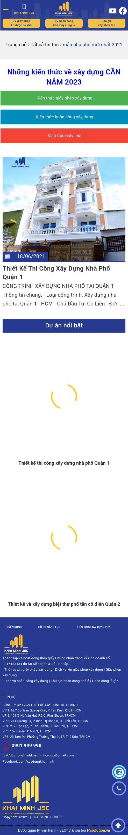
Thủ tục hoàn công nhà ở (70, 681)
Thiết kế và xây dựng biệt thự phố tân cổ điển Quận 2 (64, 604)
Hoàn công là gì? (105, 681)
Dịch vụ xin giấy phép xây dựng (79, 669)
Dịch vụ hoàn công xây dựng (26, 681)
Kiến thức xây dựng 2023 (94, 627)
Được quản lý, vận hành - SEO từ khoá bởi (64, 830)
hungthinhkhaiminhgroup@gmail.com (45, 755)
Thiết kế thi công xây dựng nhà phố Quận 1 (63, 463)
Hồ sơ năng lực (49, 627)
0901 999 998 (26, 745)
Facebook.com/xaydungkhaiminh (28, 761)
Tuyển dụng (13, 627)
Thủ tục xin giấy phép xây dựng (28, 669)
